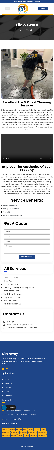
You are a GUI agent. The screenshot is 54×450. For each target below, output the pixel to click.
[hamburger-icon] (7, 8)
